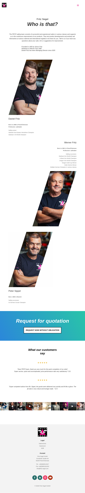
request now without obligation (42, 330)
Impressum (42, 446)
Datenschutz (42, 443)
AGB (42, 448)
